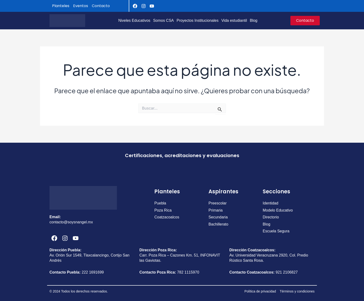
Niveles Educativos (134, 20)
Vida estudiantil (234, 20)
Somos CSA (163, 20)
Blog (253, 20)
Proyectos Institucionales (197, 20)
